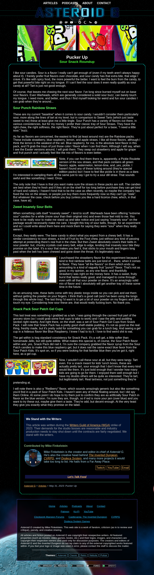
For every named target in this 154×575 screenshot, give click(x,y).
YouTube (113, 467)
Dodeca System (71, 458)
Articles (42, 485)
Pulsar (103, 555)
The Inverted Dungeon (103, 455)
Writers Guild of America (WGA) (89, 425)
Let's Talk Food (77, 476)
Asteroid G (30, 485)
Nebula (93, 555)
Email (125, 467)
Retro (83, 555)
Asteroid (62, 555)
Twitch (100, 467)
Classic (73, 555)
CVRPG (49, 458)
